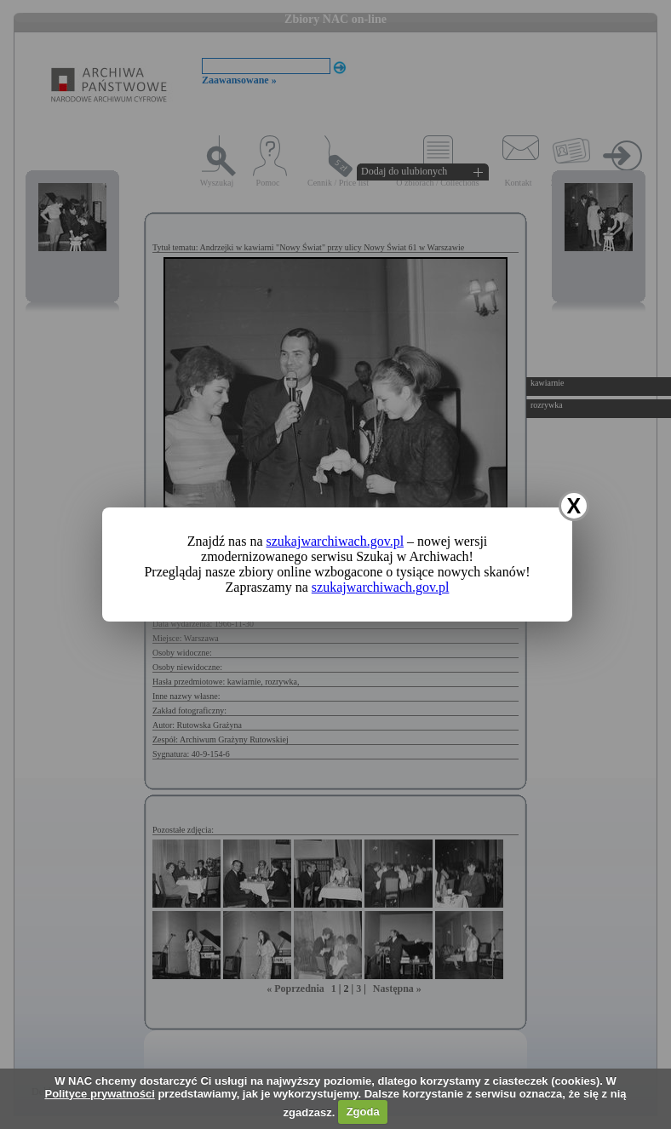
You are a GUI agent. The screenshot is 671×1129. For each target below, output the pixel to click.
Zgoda (363, 1111)
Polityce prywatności (99, 1093)
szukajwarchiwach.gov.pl (335, 541)
